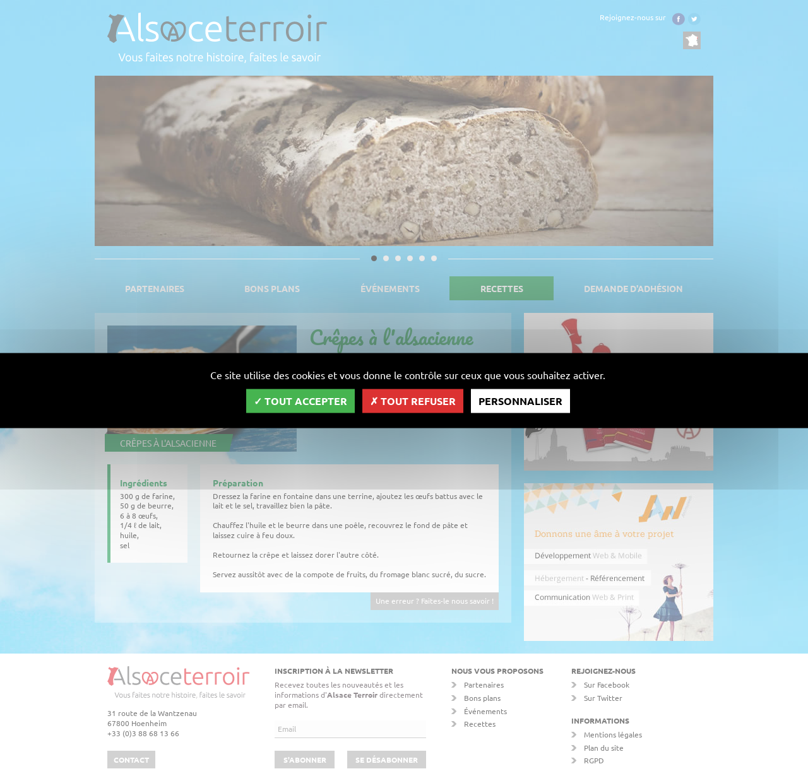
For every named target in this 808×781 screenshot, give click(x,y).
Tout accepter (300, 400)
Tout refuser (413, 400)
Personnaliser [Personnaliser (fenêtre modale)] (520, 400)
